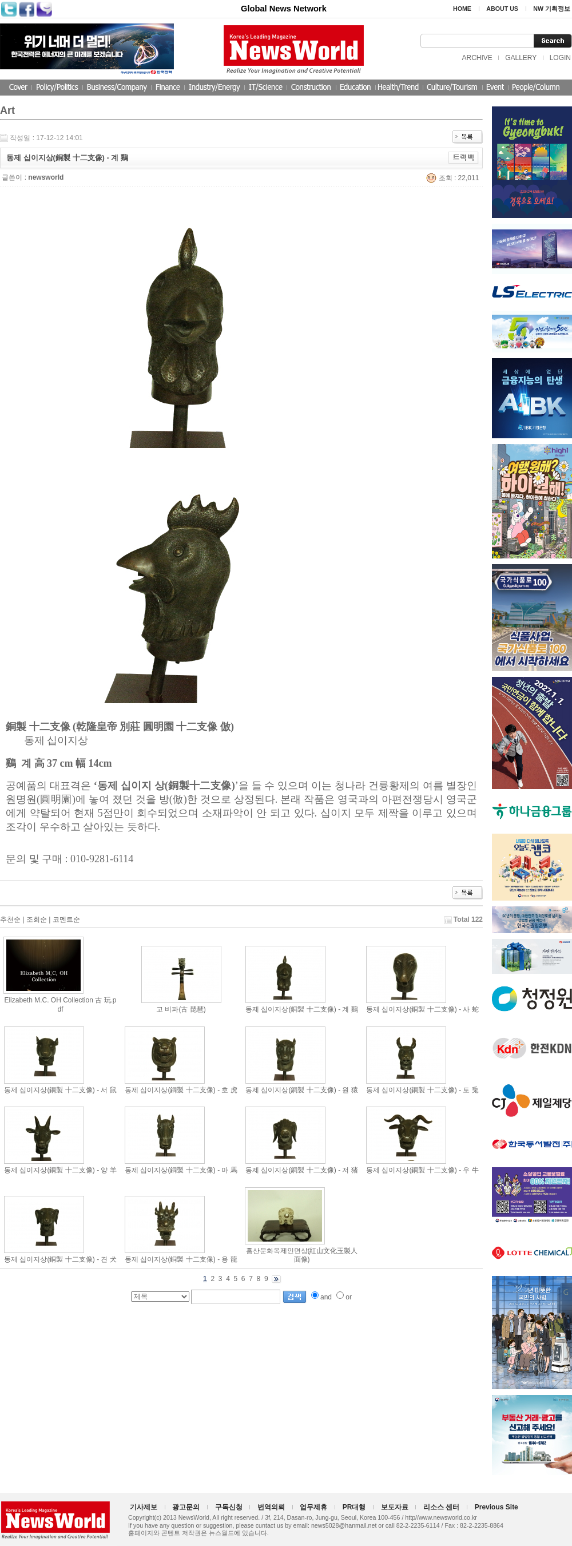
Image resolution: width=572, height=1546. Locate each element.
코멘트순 (66, 919)
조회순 (36, 919)
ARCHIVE (477, 58)
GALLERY (521, 58)
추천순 (10, 919)
